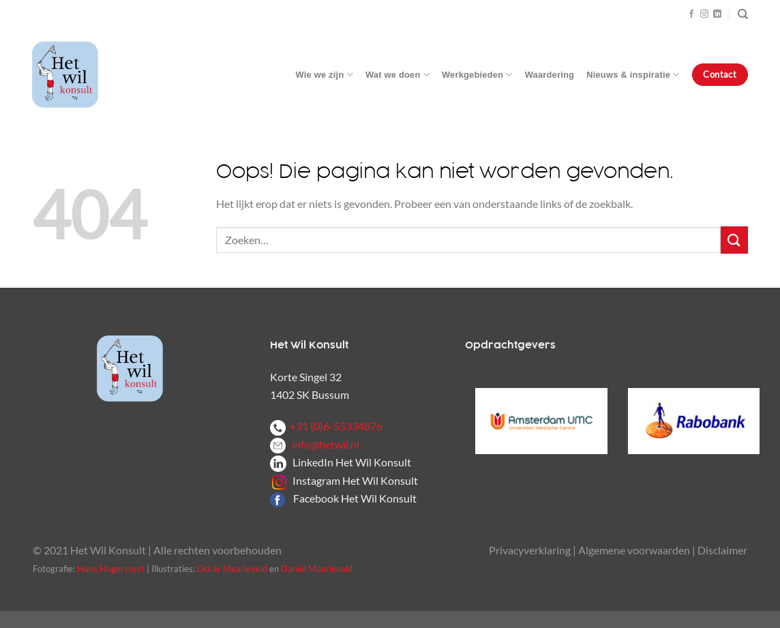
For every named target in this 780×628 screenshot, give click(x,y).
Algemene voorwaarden (634, 549)
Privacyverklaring (530, 549)
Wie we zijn (324, 74)
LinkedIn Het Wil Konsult (351, 461)
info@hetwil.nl (314, 444)
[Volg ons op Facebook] (691, 14)
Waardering (549, 75)
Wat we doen (397, 74)
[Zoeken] (743, 14)
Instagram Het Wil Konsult (355, 480)
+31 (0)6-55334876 (326, 425)
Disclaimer (722, 549)
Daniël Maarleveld (316, 568)
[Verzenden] (734, 239)
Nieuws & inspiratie (632, 74)
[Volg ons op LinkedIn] (717, 14)
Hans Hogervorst (111, 568)
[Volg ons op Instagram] (704, 14)
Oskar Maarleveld (232, 568)
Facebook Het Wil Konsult (355, 498)
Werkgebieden (477, 74)
